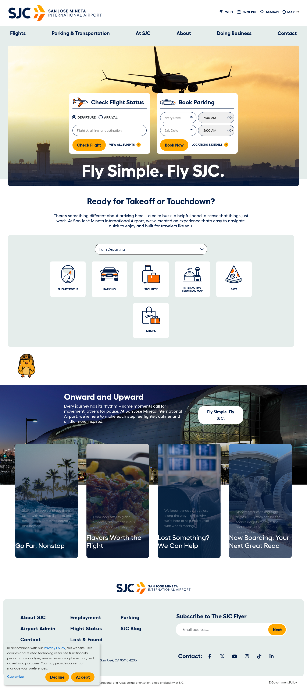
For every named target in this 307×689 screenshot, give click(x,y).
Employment (85, 617)
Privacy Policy (54, 648)
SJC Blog (131, 628)
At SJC (143, 33)
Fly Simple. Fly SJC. (220, 415)
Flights (18, 33)
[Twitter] (222, 656)
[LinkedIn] (271, 656)
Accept (83, 677)
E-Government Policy (283, 682)
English (249, 12)
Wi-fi (226, 12)
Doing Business (234, 33)
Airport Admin (37, 628)
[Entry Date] (178, 117)
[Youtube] (234, 656)
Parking (130, 617)
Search (272, 12)
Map (288, 12)
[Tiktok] (259, 656)
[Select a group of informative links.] (151, 249)
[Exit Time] (216, 130)
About (183, 33)
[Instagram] (246, 656)
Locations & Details (207, 144)
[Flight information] (109, 130)
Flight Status (86, 628)
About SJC (33, 617)
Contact (287, 33)
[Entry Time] (216, 117)
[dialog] (52, 664)
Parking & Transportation (81, 33)
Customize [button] (15, 676)
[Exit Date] (178, 130)
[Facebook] (210, 656)
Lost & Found (86, 639)
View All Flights (122, 144)
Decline (57, 677)
